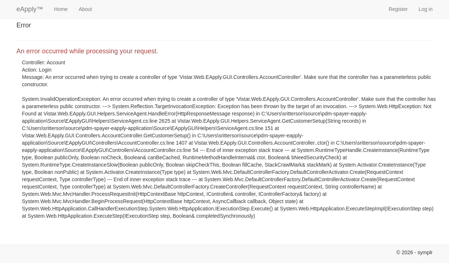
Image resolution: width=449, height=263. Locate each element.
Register (398, 9)
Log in (426, 9)
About (85, 9)
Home (61, 9)
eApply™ (29, 9)
